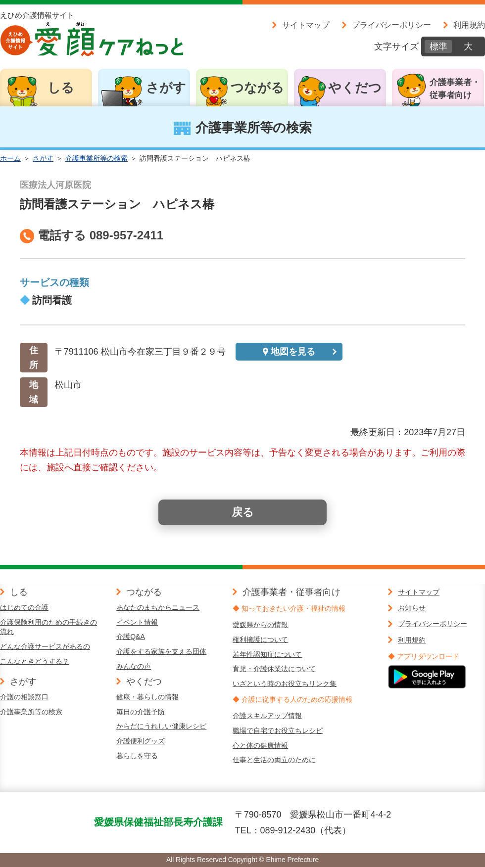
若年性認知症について (267, 654)
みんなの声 (133, 666)
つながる (257, 87)
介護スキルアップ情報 (267, 716)
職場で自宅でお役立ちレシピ (278, 730)
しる (61, 87)
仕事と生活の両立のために (274, 760)
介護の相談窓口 (24, 697)
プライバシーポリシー (391, 24)
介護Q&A (130, 636)
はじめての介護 (24, 607)
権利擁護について (260, 639)
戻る (243, 512)
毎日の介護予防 (140, 712)
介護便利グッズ (140, 741)
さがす (166, 87)
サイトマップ (306, 24)
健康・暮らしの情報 (147, 697)
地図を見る (293, 352)
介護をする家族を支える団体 (161, 651)
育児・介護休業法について (274, 669)
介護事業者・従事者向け (455, 89)
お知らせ (412, 608)
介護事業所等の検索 (96, 158)
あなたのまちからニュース (157, 607)
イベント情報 (137, 622)
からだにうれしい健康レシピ (161, 726)
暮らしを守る (137, 756)
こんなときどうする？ (34, 661)
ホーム (10, 158)
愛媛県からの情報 (260, 625)
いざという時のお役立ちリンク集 (285, 683)
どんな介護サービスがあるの (45, 646)
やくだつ (355, 87)
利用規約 (469, 24)
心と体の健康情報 (260, 745)
